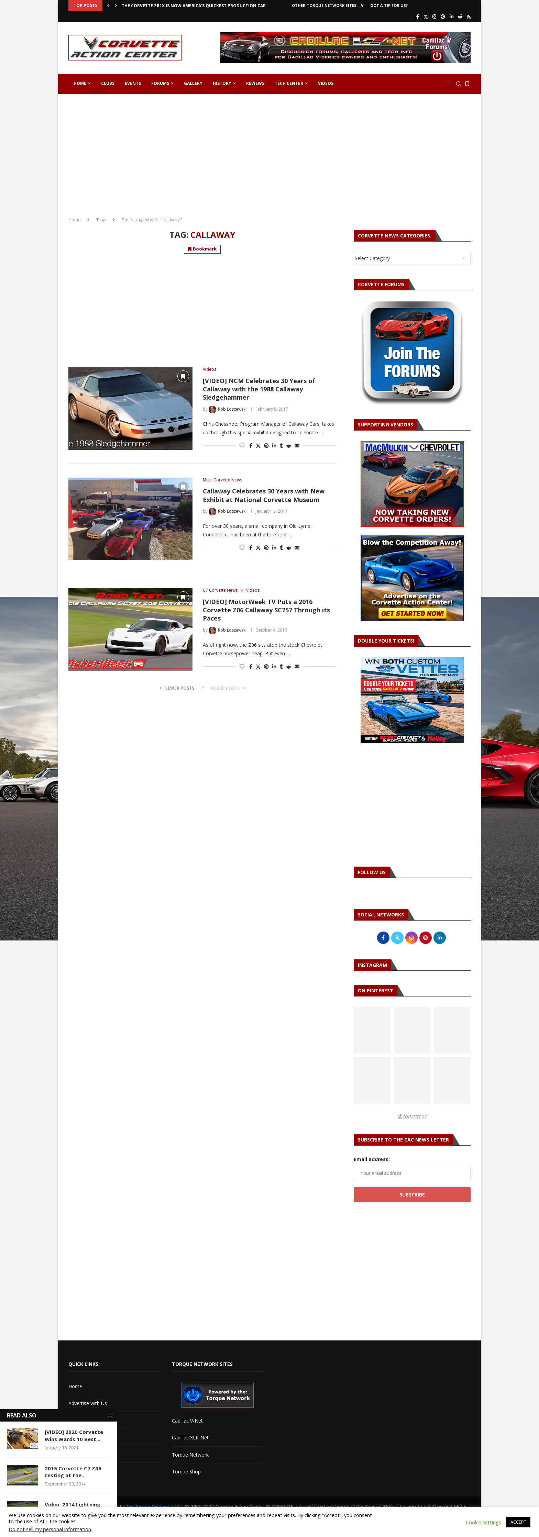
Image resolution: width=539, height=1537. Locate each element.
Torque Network (190, 1454)
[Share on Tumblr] (281, 445)
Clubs (107, 83)
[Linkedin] (451, 16)
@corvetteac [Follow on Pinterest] (412, 1116)
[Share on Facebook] (250, 445)
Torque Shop (186, 1471)
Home (80, 83)
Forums (160, 83)
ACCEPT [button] (518, 1522)
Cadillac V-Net (187, 1420)
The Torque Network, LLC (152, 1506)
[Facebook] (417, 16)
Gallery (193, 83)
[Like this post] (242, 445)
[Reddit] (460, 16)
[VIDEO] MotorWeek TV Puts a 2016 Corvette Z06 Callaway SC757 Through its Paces (266, 610)
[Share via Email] (297, 445)
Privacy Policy (83, 1471)
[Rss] (469, 16)
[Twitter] (426, 16)
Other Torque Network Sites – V (327, 5)
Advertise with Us (87, 1403)
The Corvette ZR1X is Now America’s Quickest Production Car (194, 6)
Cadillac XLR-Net (190, 1437)
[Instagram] (434, 16)
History (222, 83)
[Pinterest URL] (372, 1030)
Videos (325, 83)
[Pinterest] (443, 16)
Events (133, 83)
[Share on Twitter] (258, 445)
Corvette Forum (86, 1437)
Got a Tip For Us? (389, 5)
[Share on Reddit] (288, 445)
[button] (108, 5)
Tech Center (289, 83)
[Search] (458, 84)
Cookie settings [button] (483, 1522)
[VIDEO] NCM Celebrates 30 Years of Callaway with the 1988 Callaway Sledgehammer (259, 389)
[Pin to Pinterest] (266, 445)
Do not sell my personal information (50, 1529)
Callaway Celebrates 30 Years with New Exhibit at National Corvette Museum (263, 495)
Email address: (372, 1159)
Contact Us (80, 1420)
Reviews (255, 83)
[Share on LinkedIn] (274, 445)
